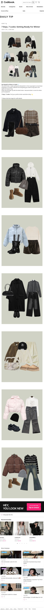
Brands (3, 6)
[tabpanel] (7, 531)
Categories (12, 6)
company (34, 608)
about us (2, 608)
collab (26, 608)
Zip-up (30, 539)
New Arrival (29, 6)
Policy (15, 608)
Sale (24, 11)
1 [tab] (17, 543)
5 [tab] (26, 543)
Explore (42, 11)
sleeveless (17, 539)
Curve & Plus (4, 11)
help (29, 608)
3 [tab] (22, 543)
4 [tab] (24, 543)
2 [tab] (19, 543)
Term (11, 608)
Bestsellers (40, 6)
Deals (20, 6)
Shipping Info (20, 608)
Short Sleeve (2, 539)
